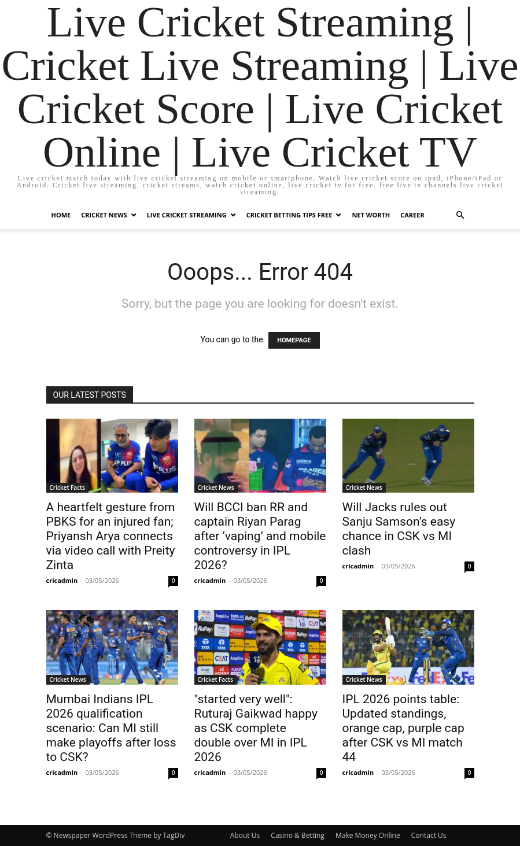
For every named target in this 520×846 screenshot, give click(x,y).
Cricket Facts (67, 487)
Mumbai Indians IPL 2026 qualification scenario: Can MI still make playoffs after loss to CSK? (111, 728)
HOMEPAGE (294, 340)
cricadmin (62, 580)
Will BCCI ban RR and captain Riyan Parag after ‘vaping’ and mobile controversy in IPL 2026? (260, 536)
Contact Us (429, 835)
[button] (460, 215)
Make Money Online (367, 835)
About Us (245, 835)
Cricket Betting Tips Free (289, 214)
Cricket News (104, 214)
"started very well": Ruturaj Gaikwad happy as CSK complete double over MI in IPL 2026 (256, 728)
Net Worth (371, 214)
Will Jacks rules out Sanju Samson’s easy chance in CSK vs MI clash (399, 528)
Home (61, 214)
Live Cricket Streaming (187, 214)
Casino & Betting (297, 835)
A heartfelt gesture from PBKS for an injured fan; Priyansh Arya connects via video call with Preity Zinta (110, 536)
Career (412, 214)
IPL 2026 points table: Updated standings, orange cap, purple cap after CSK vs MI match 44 (403, 728)
